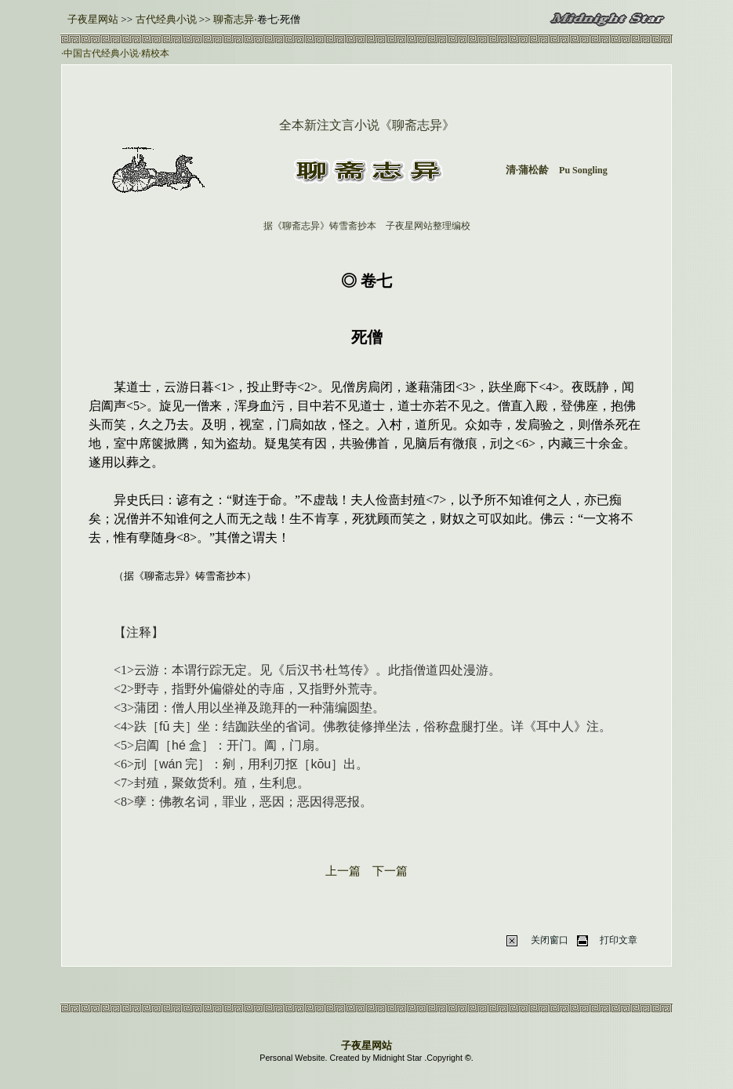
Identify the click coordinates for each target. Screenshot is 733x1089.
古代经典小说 (164, 19)
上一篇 (343, 871)
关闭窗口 (549, 940)
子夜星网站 (92, 19)
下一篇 (390, 871)
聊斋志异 (233, 19)
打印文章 (618, 940)
